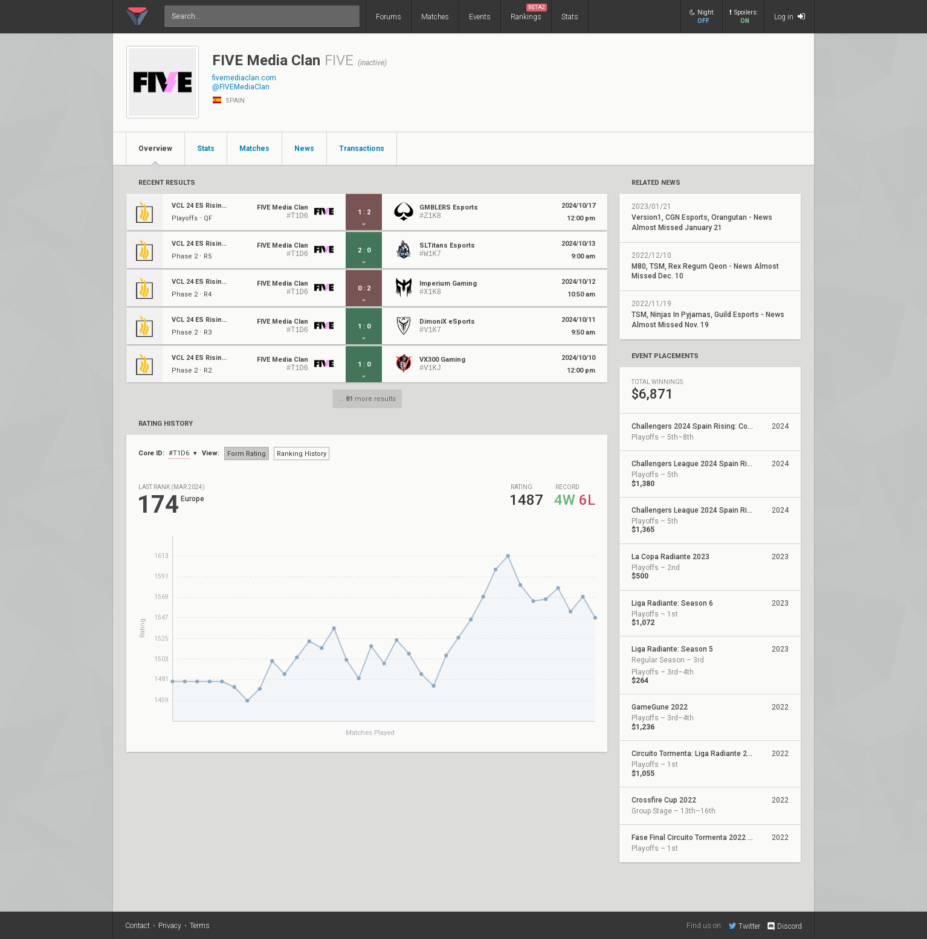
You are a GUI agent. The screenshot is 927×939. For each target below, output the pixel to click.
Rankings (529, 12)
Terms (200, 925)
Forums (388, 17)
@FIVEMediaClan (241, 87)
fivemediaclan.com (244, 78)
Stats (569, 17)
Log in (789, 16)
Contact (137, 925)
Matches (435, 17)
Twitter (744, 925)
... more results (367, 399)
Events (480, 17)
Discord (784, 926)
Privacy (169, 925)
